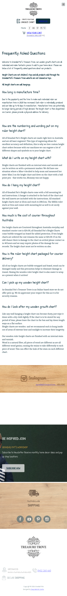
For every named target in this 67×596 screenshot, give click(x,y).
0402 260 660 (44, 27)
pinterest (37, 28)
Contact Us (43, 21)
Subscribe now (13, 469)
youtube (33, 28)
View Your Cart (36, 34)
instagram (41, 28)
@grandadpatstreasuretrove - (50, 386)
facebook (29, 28)
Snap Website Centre (37, 591)
